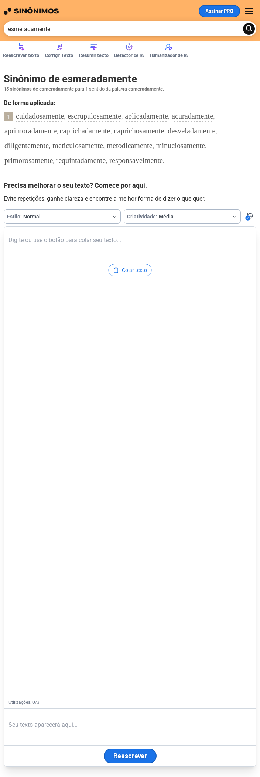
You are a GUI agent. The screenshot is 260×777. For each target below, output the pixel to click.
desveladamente (191, 131)
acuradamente (192, 116)
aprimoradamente (30, 131)
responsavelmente (136, 160)
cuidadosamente (40, 116)
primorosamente (28, 160)
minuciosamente (180, 146)
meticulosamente (77, 146)
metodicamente (129, 146)
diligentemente (26, 146)
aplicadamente (146, 116)
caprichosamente (139, 131)
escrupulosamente (94, 116)
